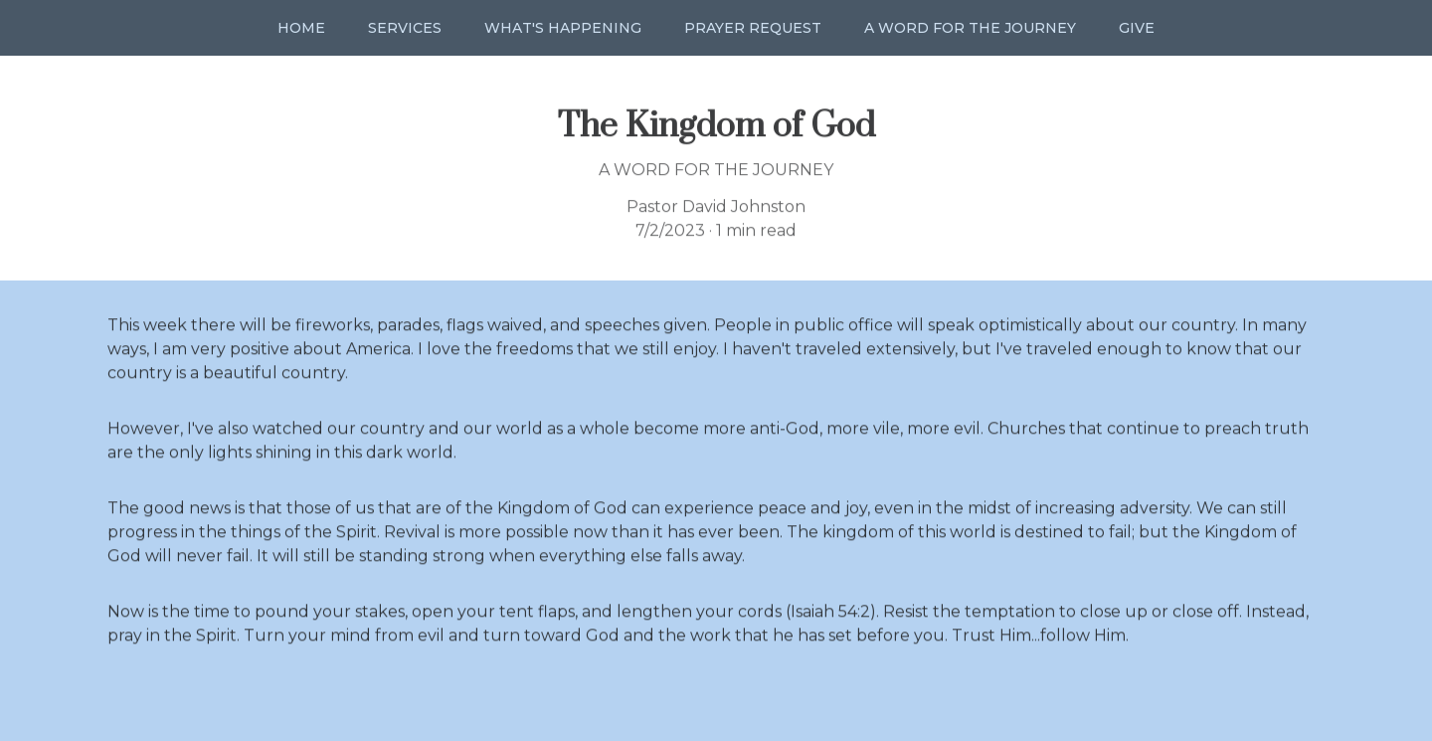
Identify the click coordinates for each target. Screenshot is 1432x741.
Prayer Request (752, 28)
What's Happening (562, 28)
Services (405, 28)
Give (1137, 28)
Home (301, 28)
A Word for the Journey (970, 28)
